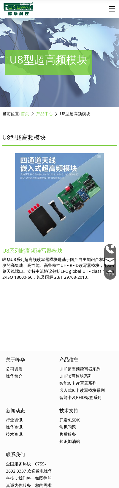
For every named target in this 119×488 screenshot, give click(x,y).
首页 (25, 113)
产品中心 (44, 113)
